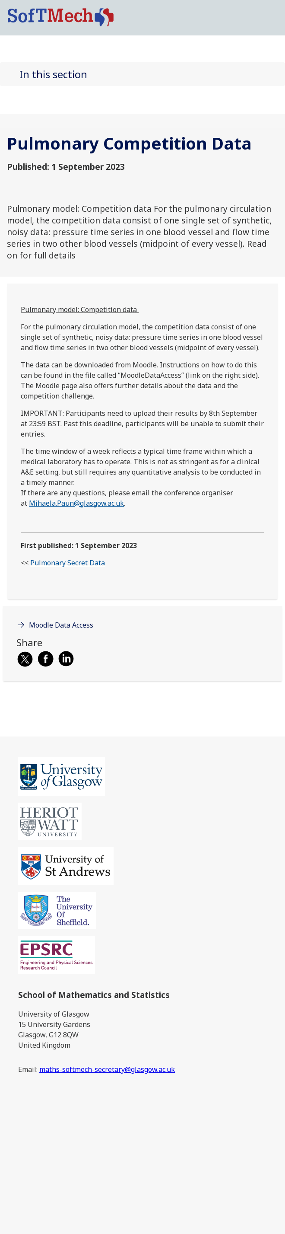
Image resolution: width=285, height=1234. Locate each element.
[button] (142, 74)
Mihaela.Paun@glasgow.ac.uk (76, 503)
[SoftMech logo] (60, 17)
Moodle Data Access (61, 625)
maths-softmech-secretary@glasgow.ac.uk (107, 1069)
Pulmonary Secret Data (67, 563)
